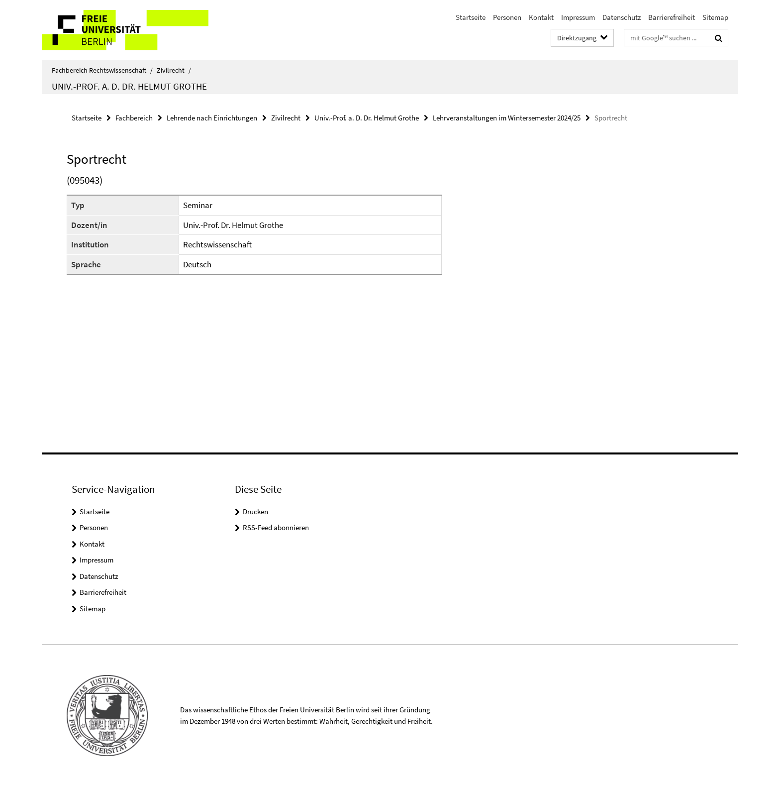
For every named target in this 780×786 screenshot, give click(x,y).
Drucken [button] (255, 511)
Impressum (578, 17)
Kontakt (541, 17)
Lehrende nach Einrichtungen (212, 117)
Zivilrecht (174, 70)
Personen (507, 17)
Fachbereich (134, 117)
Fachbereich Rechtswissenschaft (102, 70)
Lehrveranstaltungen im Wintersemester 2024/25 (507, 117)
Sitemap (715, 17)
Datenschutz (621, 17)
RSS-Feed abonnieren (276, 527)
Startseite (471, 17)
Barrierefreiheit (671, 17)
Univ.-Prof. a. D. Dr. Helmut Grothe (129, 86)
